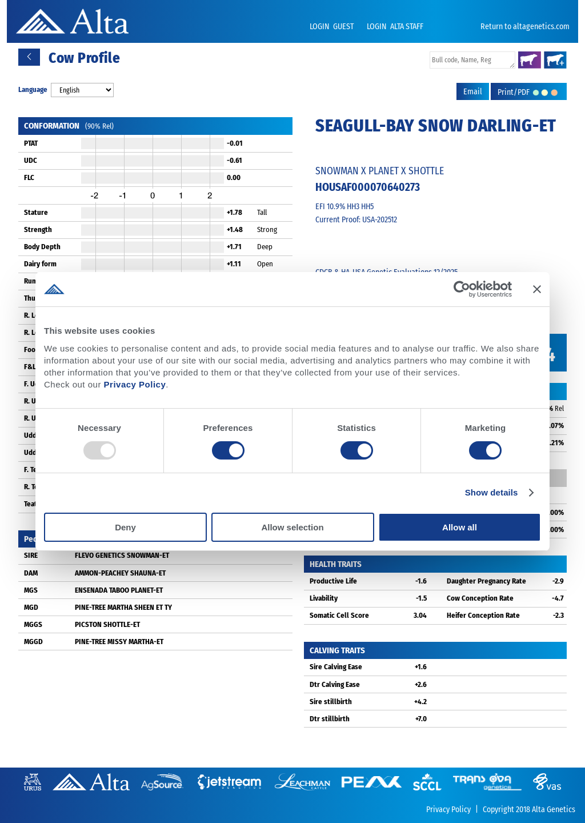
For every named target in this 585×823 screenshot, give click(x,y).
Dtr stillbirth (330, 718)
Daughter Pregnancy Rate (486, 581)
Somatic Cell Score (339, 615)
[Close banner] (537, 289)
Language (32, 89)
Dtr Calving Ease (335, 684)
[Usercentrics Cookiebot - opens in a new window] (462, 289)
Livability (324, 598)
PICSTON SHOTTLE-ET (107, 624)
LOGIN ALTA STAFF (395, 26)
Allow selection (292, 527)
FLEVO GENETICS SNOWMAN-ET (122, 555)
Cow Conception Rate (480, 598)
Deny (125, 527)
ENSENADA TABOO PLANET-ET (119, 590)
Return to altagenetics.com (525, 26)
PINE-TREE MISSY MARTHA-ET (119, 641)
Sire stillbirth (331, 701)
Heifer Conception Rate (483, 615)
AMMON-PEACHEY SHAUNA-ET (120, 573)
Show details (491, 492)
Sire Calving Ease (336, 666)
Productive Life (333, 581)
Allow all (459, 527)
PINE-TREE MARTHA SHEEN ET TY (123, 607)
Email (472, 92)
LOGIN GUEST (332, 26)
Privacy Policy (135, 384)
